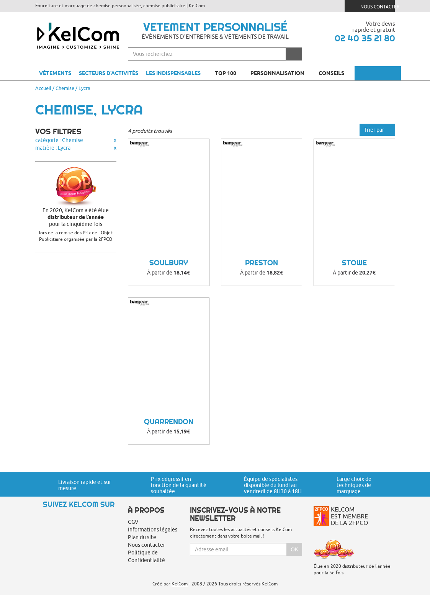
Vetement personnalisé (215, 27)
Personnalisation (280, 73)
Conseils (335, 73)
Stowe (354, 263)
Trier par (377, 130)
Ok (294, 549)
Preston (261, 263)
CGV (133, 522)
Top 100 (229, 73)
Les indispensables (173, 73)
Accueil (43, 88)
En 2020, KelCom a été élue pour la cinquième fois (76, 217)
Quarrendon (168, 422)
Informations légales (152, 529)
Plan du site (142, 537)
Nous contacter (372, 6)
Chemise (65, 88)
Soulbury (168, 263)
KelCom (180, 583)
